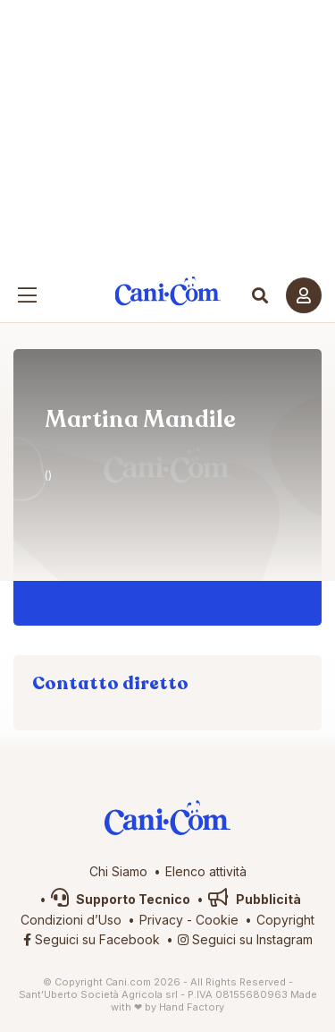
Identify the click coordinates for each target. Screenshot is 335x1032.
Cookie (217, 919)
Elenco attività (206, 871)
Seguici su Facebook (91, 939)
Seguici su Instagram (245, 939)
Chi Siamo (118, 871)
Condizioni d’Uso (71, 919)
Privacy (161, 919)
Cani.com (167, 291)
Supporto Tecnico (120, 899)
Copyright (285, 919)
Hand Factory (191, 1007)
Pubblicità (254, 899)
